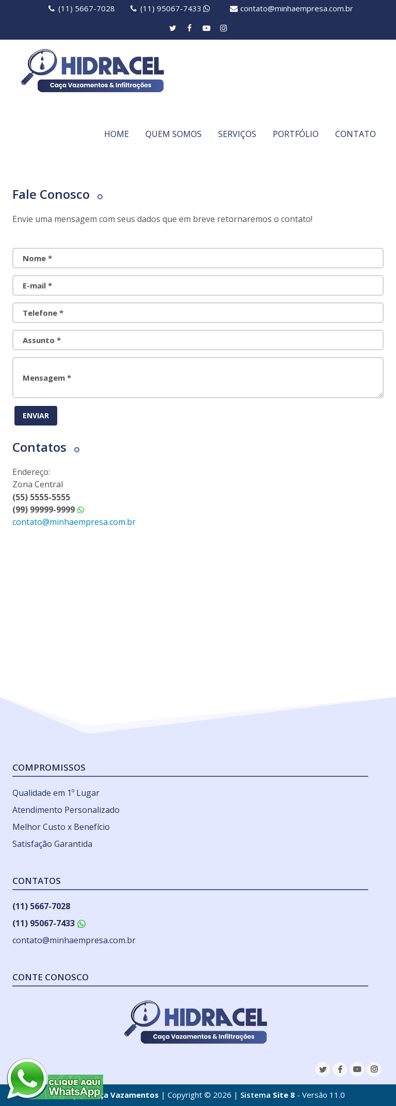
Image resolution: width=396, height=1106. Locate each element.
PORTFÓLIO (296, 134)
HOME (116, 134)
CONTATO (355, 134)
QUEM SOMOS (173, 134)
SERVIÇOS (237, 134)
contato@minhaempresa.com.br (296, 8)
